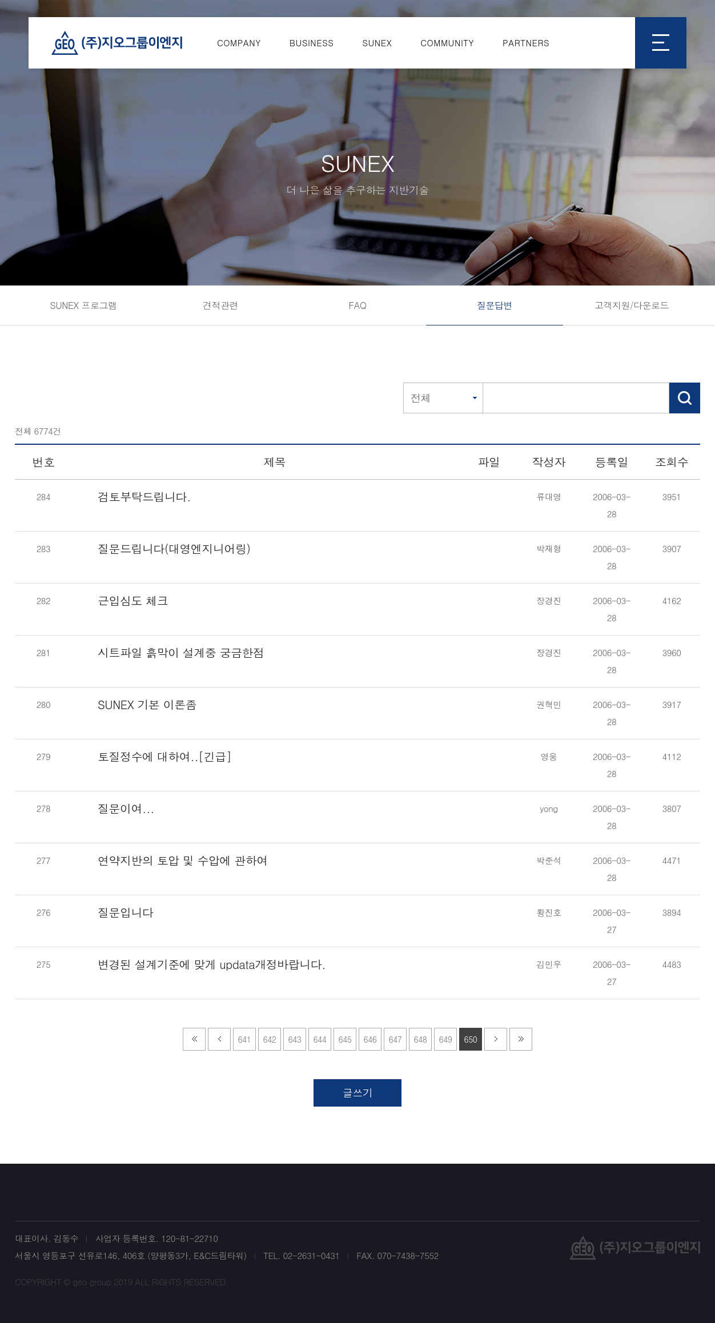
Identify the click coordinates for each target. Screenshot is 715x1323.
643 (295, 1039)
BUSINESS (312, 43)
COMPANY (239, 43)
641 (244, 1039)
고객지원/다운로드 (632, 305)
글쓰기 (358, 1092)
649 (445, 1039)
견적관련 (220, 305)
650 (470, 1039)
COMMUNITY (447, 43)
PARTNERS (526, 43)
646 (370, 1039)
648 (420, 1039)
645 (345, 1039)
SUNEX (377, 43)
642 (269, 1039)
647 (395, 1039)
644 (320, 1039)
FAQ (358, 305)
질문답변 (494, 305)
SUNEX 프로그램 (83, 305)
